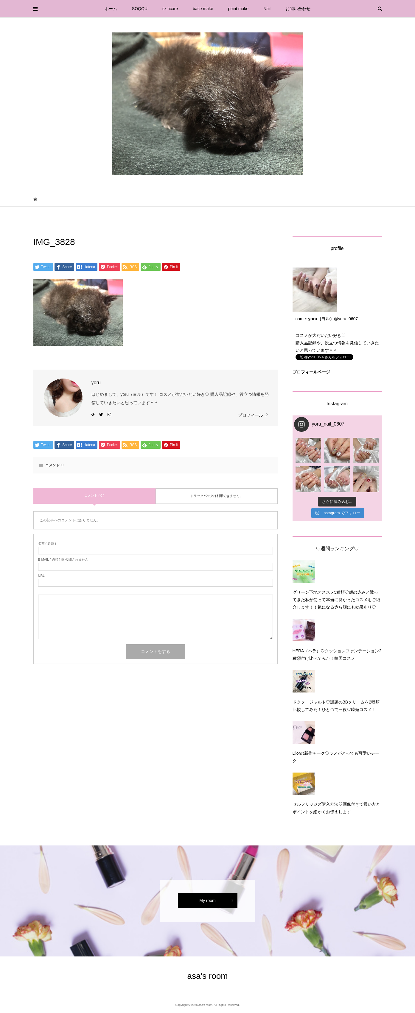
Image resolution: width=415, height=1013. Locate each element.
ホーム (111, 8)
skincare (170, 8)
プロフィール (250, 415)
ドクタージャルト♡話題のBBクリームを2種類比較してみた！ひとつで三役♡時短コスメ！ (336, 706)
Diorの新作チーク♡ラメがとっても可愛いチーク (336, 757)
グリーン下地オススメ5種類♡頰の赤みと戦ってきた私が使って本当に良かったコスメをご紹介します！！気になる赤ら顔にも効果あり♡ (336, 599)
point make (238, 8)
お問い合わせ (297, 8)
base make (203, 8)
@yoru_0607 (346, 318)
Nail (267, 8)
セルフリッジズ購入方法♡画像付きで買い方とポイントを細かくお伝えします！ (336, 808)
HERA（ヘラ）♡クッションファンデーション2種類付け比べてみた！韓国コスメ (337, 654)
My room (207, 900)
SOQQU (139, 8)
